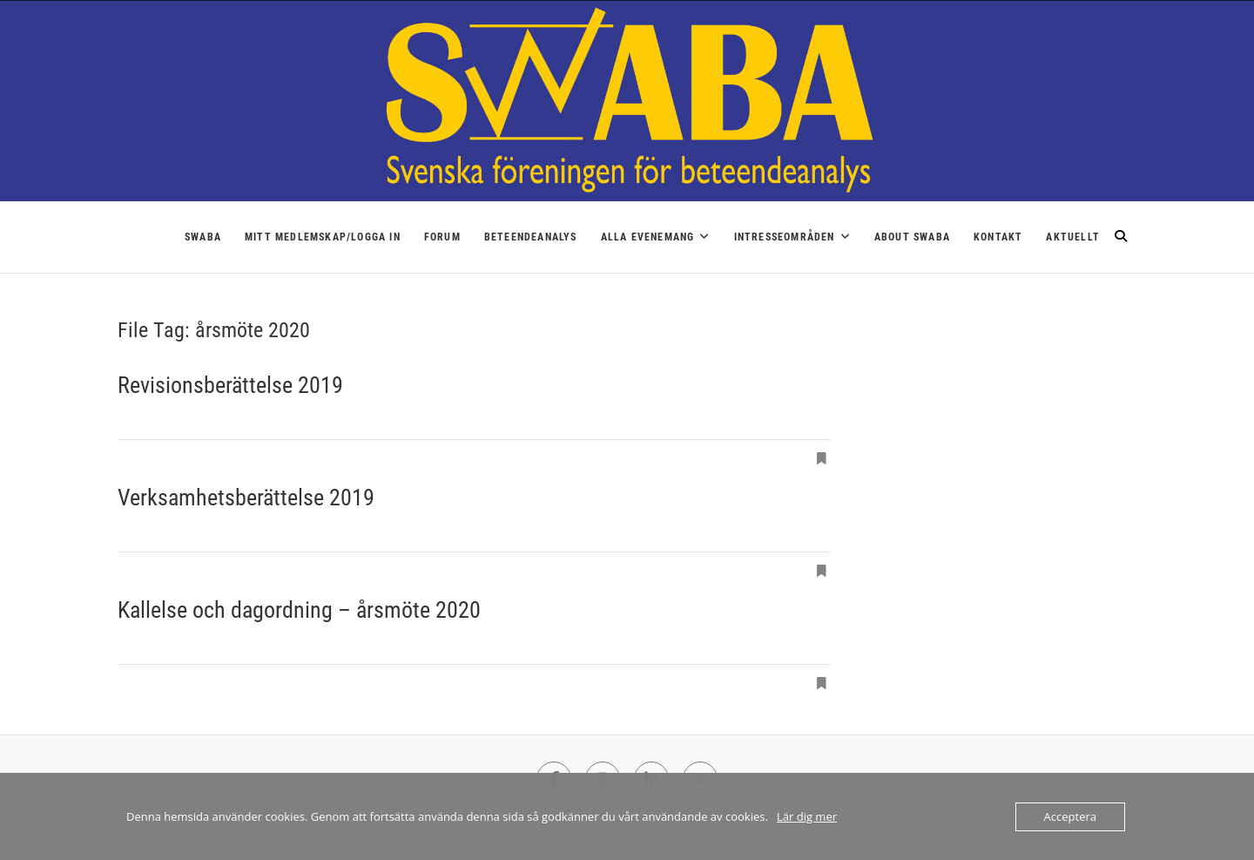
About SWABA (912, 237)
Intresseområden (784, 237)
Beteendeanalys (530, 237)
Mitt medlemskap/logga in (323, 237)
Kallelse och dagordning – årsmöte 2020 (299, 610)
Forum (442, 237)
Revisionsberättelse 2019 (230, 385)
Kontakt (998, 237)
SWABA (203, 237)
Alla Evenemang (648, 237)
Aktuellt (1073, 237)
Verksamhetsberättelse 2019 (246, 497)
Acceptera (1070, 816)
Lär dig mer (807, 816)
